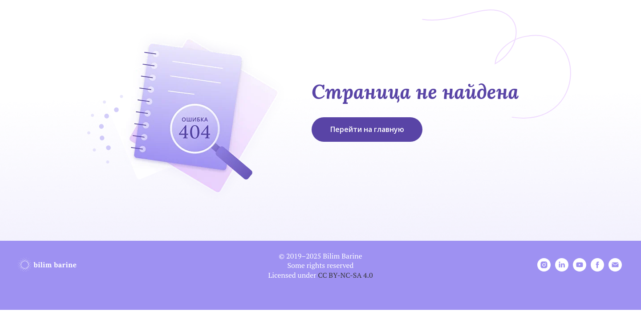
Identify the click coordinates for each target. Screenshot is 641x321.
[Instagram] (544, 269)
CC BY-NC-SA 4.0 (345, 275)
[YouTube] (579, 269)
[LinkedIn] (561, 269)
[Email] (615, 269)
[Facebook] (597, 269)
